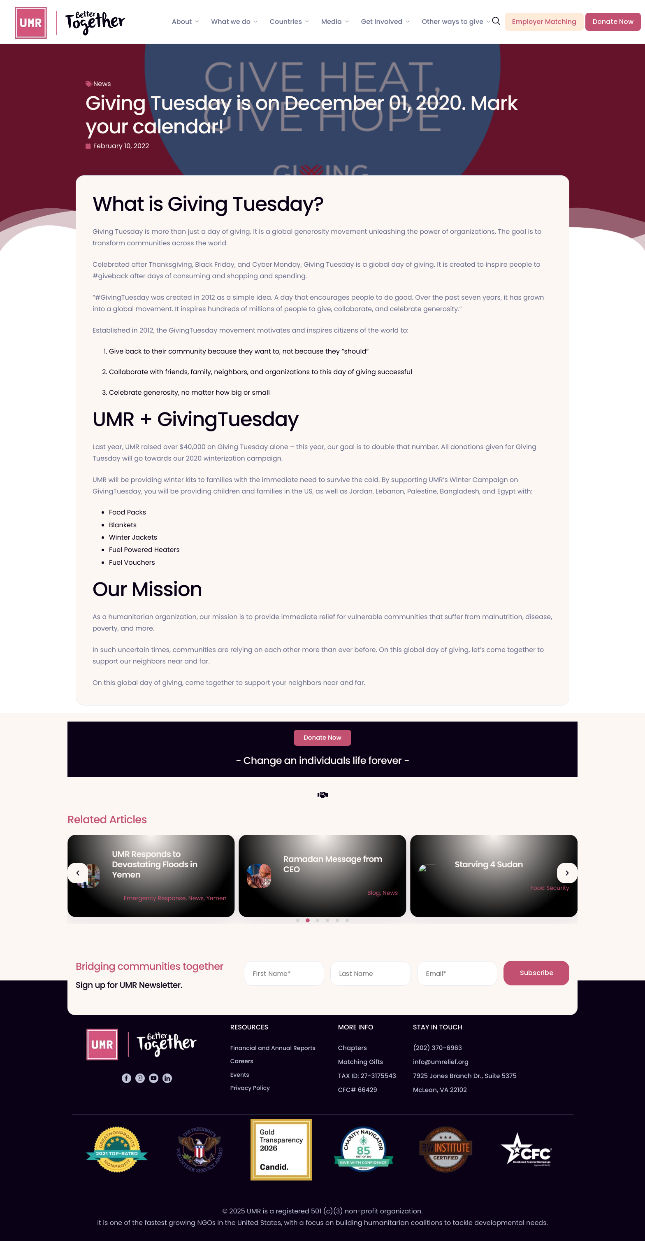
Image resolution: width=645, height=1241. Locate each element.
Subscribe (536, 973)
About (185, 22)
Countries (289, 22)
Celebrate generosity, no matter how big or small (190, 392)
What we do (234, 22)
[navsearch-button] (496, 21)
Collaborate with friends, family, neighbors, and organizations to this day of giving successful (260, 372)
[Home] (66, 21)
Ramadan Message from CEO (504, 864)
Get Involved (385, 22)
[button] (77, 873)
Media (335, 22)
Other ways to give (456, 22)
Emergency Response (326, 898)
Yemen (388, 898)
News (102, 83)
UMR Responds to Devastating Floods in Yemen (326, 864)
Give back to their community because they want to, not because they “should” (239, 351)
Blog (545, 893)
